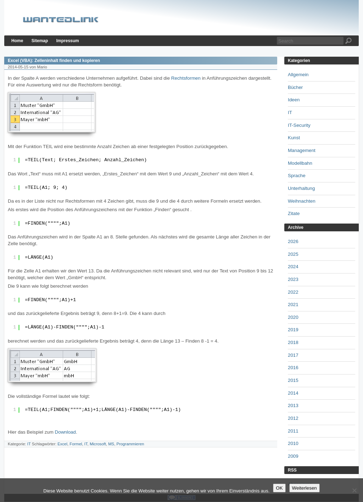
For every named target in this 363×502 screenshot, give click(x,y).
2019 (293, 329)
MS (111, 444)
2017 (293, 355)
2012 (293, 418)
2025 (293, 254)
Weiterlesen (304, 488)
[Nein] (354, 490)
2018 (293, 342)
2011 (293, 431)
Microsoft (98, 444)
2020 (293, 317)
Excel (62, 444)
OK (279, 488)
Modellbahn (300, 163)
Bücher (295, 87)
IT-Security (299, 125)
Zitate (294, 213)
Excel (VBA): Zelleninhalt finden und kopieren (54, 60)
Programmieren (130, 444)
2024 (293, 266)
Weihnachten (301, 201)
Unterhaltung (301, 188)
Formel (75, 444)
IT (29, 444)
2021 (293, 304)
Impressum (67, 40)
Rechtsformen (186, 78)
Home (17, 40)
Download (65, 432)
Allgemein (298, 74)
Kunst (294, 137)
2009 (293, 456)
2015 (293, 380)
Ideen (294, 99)
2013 (293, 405)
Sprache (297, 175)
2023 (293, 279)
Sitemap (40, 40)
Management (301, 150)
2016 (293, 367)
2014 (293, 393)
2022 (293, 292)
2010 (293, 443)
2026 (293, 241)
